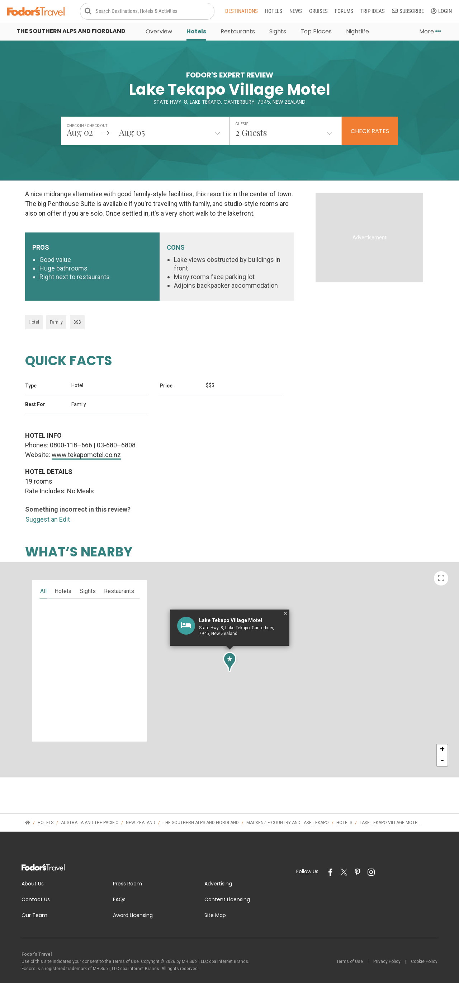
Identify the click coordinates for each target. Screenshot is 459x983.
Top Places (316, 32)
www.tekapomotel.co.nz (86, 443)
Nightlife (357, 32)
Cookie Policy (424, 950)
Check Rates (370, 132)
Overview (159, 32)
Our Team (34, 904)
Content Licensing (227, 888)
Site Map (215, 904)
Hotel (34, 311)
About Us (33, 872)
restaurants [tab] (119, 580)
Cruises (318, 11)
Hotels (273, 11)
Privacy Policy (387, 950)
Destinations (241, 11)
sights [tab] (88, 580)
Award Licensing (133, 904)
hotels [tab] (63, 580)
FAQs (119, 888)
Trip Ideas (372, 11)
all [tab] (43, 580)
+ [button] (442, 738)
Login (441, 11)
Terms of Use (349, 950)
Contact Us (36, 888)
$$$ (77, 311)
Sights (277, 32)
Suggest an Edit (47, 508)
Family (56, 311)
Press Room (127, 872)
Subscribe (408, 11)
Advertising (218, 872)
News (295, 11)
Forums (344, 11)
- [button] (442, 749)
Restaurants (238, 32)
